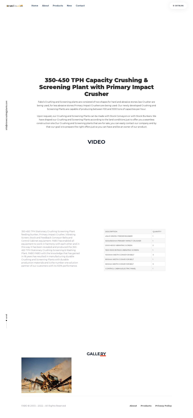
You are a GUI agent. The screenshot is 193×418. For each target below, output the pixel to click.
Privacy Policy (163, 406)
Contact (80, 5)
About (45, 5)
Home (34, 5)
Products (58, 5)
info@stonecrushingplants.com (6, 115)
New (69, 5)
